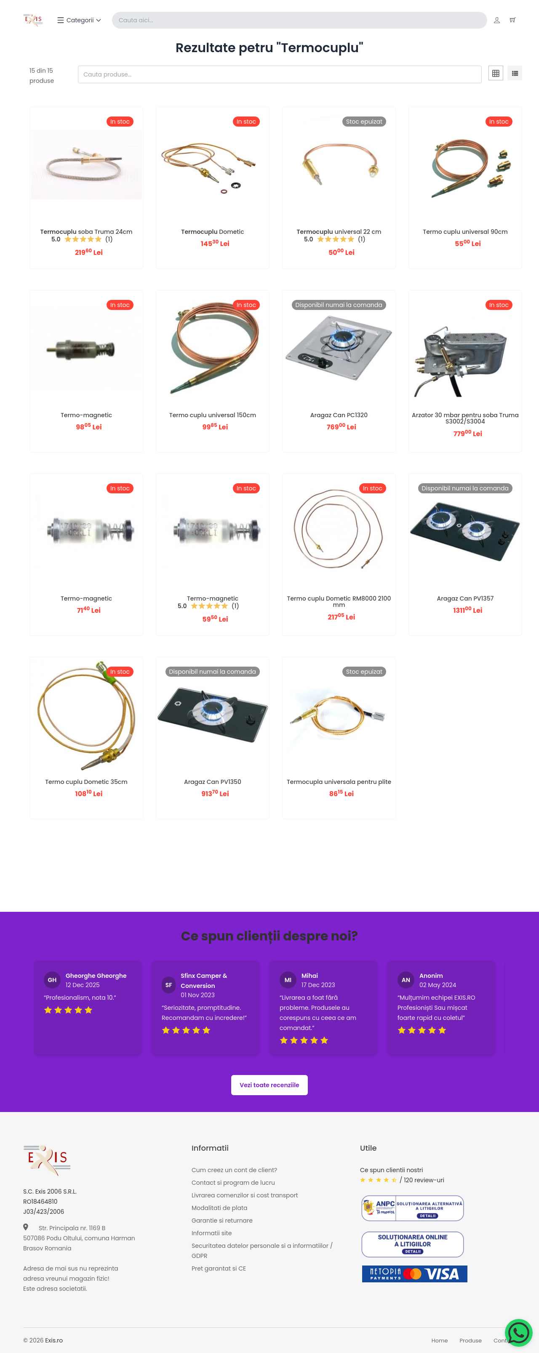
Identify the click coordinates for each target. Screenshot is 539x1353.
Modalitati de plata (219, 1208)
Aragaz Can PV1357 (465, 598)
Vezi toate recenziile (269, 1085)
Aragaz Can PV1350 (212, 782)
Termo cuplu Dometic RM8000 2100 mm (339, 601)
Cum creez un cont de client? (234, 1170)
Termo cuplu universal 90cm (465, 232)
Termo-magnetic (86, 415)
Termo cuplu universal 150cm (212, 415)
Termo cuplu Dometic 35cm (86, 782)
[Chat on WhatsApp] (519, 1333)
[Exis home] (33, 20)
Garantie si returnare (222, 1220)
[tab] (495, 74)
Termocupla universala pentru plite (339, 782)
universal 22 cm (339, 232)
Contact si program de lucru (233, 1182)
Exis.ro (54, 1340)
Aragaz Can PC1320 (339, 415)
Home (440, 1341)
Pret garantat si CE (219, 1268)
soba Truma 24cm (86, 232)
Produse (471, 1341)
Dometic (212, 232)
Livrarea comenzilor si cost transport (245, 1195)
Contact (505, 1341)
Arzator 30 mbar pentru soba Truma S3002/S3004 (465, 418)
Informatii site (212, 1233)
